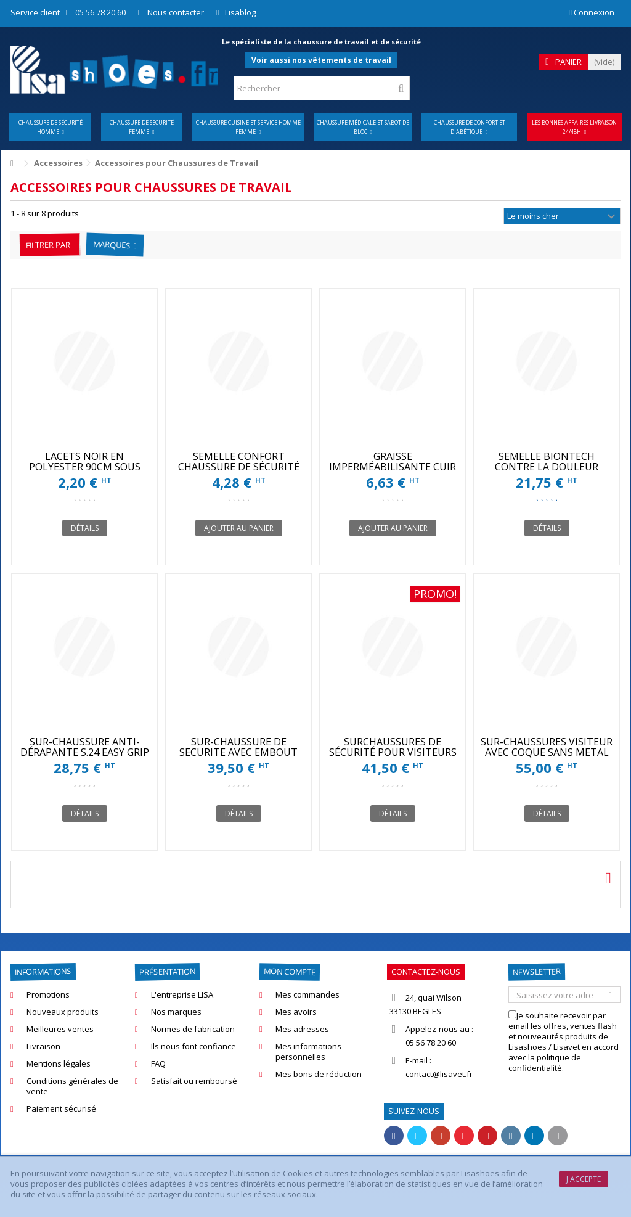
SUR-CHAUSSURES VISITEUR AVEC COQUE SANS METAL (547, 747)
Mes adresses (302, 1029)
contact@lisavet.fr (439, 1074)
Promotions (48, 995)
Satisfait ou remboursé (194, 1081)
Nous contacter (175, 12)
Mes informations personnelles (308, 1051)
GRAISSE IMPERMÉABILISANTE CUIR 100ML (392, 466)
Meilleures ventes (60, 1029)
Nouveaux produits (62, 1012)
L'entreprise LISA (182, 995)
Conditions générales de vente (72, 1086)
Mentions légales (58, 1064)
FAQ (158, 1064)
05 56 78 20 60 (100, 12)
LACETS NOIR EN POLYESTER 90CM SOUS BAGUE (84, 466)
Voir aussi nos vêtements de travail (321, 60)
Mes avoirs (296, 1012)
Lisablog (240, 12)
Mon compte (290, 971)
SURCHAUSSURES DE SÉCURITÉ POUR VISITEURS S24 (393, 752)
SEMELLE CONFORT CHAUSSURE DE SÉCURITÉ (238, 461)
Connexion (591, 12)
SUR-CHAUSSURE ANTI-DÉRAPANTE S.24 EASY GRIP (84, 747)
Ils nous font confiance (193, 1046)
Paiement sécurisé (61, 1109)
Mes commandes (307, 995)
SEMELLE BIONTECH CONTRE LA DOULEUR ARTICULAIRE (546, 466)
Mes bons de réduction (318, 1074)
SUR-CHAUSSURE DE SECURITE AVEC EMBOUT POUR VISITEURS (238, 752)
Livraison (43, 1046)
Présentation (167, 971)
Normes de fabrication (193, 1029)
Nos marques (176, 1012)
